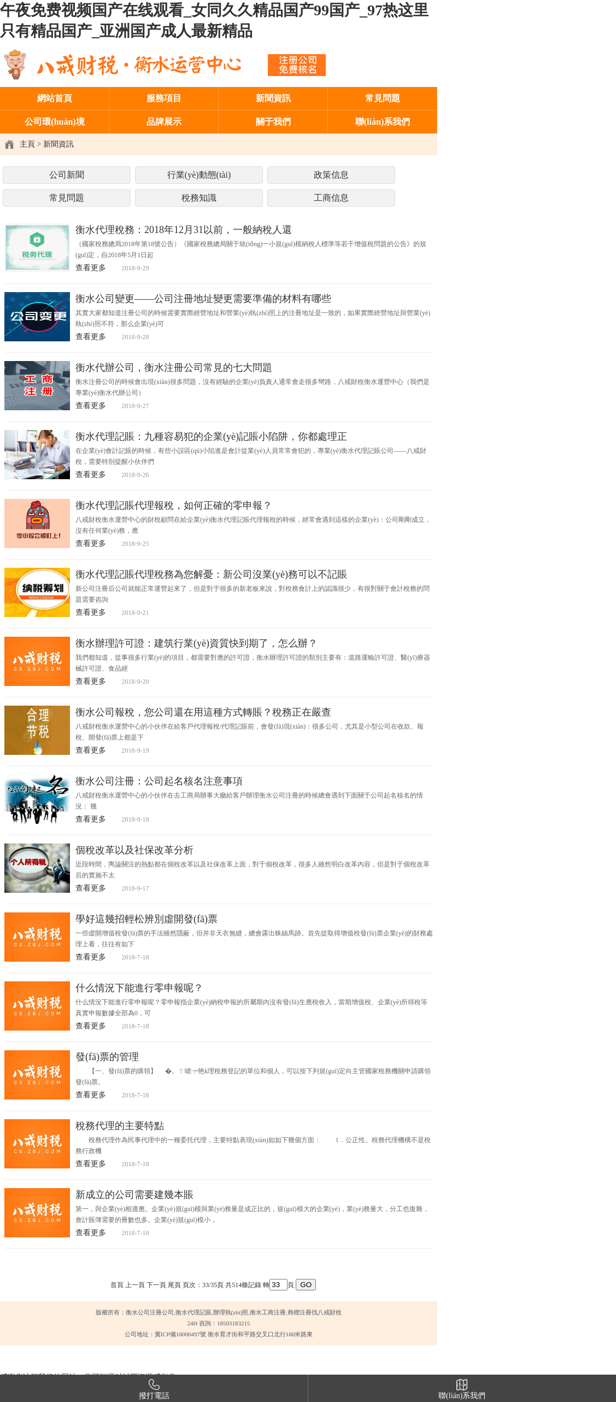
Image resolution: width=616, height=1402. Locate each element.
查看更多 (90, 268)
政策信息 (331, 174)
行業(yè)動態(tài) (199, 174)
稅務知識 (198, 197)
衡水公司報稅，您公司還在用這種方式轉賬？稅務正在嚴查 (203, 712)
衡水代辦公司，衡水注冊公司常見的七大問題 (173, 367)
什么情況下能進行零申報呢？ (139, 987)
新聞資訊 (273, 98)
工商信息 (331, 197)
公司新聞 (66, 174)
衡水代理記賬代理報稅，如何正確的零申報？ (173, 505)
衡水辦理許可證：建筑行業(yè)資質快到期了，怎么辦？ (196, 643)
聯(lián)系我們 (382, 121)
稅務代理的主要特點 (119, 1125)
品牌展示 (163, 121)
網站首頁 (54, 98)
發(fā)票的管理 (107, 1056)
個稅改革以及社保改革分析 (134, 850)
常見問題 (382, 98)
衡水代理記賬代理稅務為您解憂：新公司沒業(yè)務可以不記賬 (211, 574)
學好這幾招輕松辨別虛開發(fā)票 (146, 919)
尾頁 (174, 1285)
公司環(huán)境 (54, 121)
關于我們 (273, 121)
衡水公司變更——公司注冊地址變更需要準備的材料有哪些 (203, 298)
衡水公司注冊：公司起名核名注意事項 (159, 781)
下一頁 (156, 1285)
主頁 (27, 144)
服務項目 (163, 98)
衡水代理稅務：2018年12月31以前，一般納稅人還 (183, 229)
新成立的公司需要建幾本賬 (134, 1194)
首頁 (117, 1285)
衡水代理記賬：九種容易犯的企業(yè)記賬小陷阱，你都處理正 (211, 436)
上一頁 (135, 1285)
